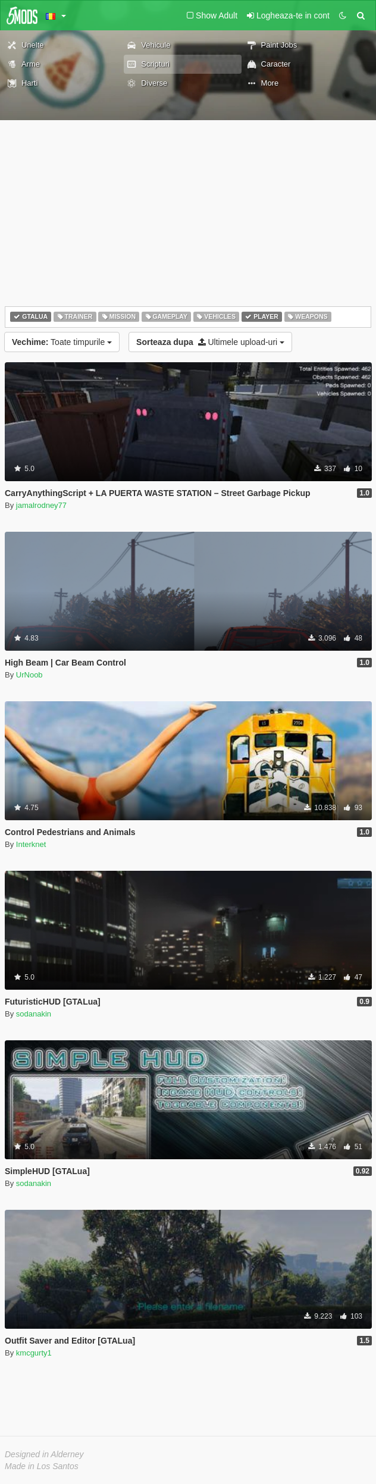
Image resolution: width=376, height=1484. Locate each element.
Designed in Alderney (44, 1454)
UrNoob (29, 674)
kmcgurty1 (34, 1352)
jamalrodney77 (41, 505)
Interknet (31, 844)
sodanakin (33, 1013)
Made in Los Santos (42, 1466)
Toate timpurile (62, 342)
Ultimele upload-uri (210, 342)
